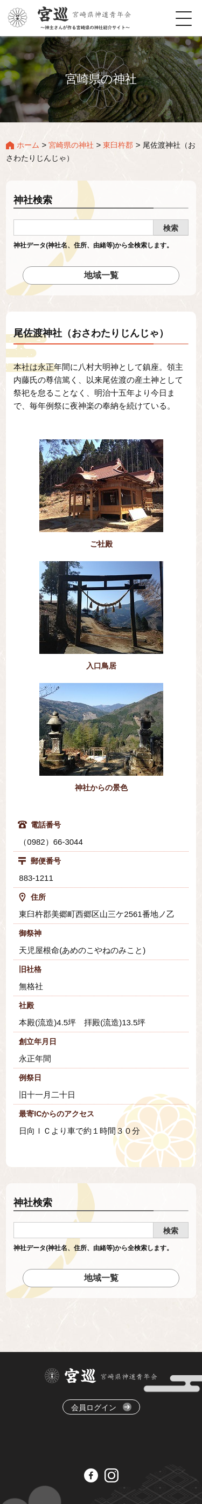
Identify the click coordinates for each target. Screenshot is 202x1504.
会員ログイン (101, 1407)
